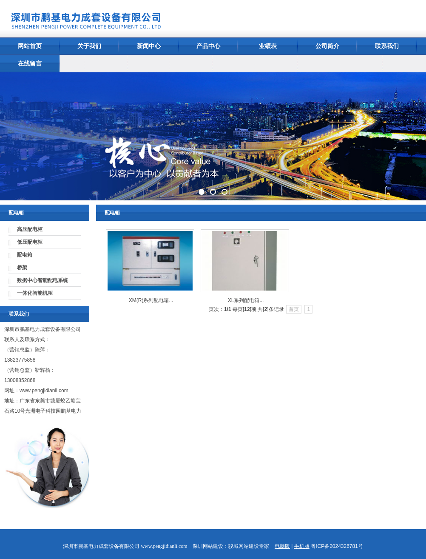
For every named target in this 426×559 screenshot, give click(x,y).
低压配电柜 (30, 242)
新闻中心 (149, 46)
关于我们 (89, 46)
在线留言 (30, 63)
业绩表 (268, 46)
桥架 (22, 268)
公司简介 (327, 46)
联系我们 (387, 46)
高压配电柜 (30, 229)
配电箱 (24, 255)
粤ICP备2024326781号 (337, 546)
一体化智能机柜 (35, 293)
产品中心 (208, 46)
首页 (294, 309)
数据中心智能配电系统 (42, 280)
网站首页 (30, 46)
